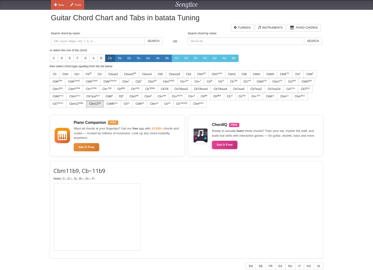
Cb (110, 58)
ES (280, 266)
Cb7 (297, 74)
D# (186, 58)
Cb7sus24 (274, 89)
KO (309, 266)
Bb (167, 58)
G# (214, 58)
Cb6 (244, 74)
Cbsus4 (147, 74)
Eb (129, 58)
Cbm (65, 74)
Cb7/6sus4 (201, 89)
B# (234, 58)
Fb (138, 58)
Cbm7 (277, 81)
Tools (75, 5)
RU (290, 266)
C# (176, 58)
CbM (284, 74)
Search (153, 41)
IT (299, 266)
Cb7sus (93, 96)
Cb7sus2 (256, 89)
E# (196, 58)
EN (251, 266)
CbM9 (112, 104)
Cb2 (188, 74)
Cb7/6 (164, 89)
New (59, 5)
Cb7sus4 (238, 89)
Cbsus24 (174, 74)
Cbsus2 (113, 74)
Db (119, 58)
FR (271, 266)
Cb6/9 (270, 74)
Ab (157, 58)
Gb (148, 58)
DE (261, 266)
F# (205, 58)
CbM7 (261, 81)
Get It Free (86, 147)
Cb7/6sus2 (181, 89)
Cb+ (77, 74)
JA (318, 266)
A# (224, 58)
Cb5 (160, 74)
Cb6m (256, 74)
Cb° (100, 74)
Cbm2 (232, 74)
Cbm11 (76, 104)
